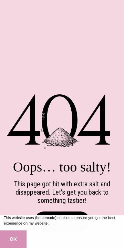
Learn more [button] (60, 223)
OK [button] (13, 239)
